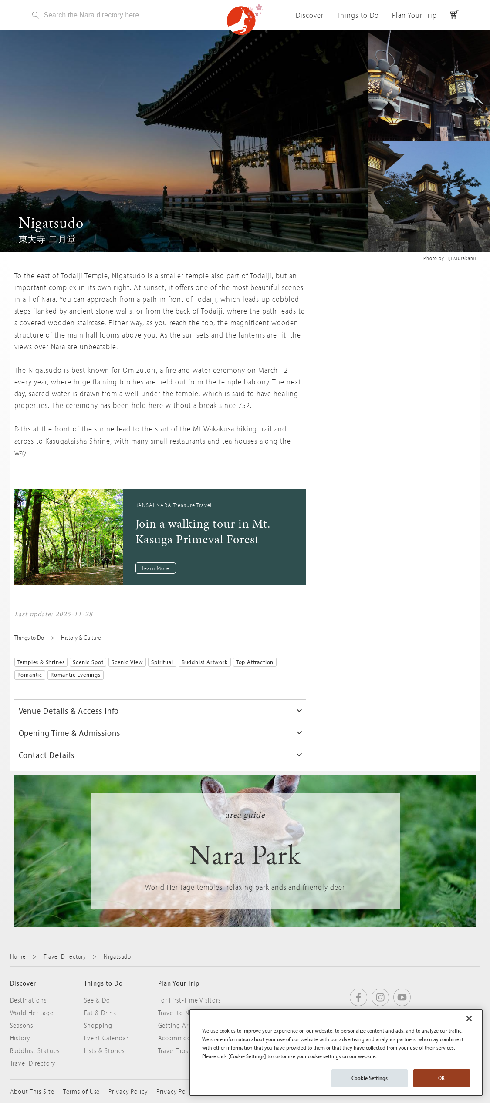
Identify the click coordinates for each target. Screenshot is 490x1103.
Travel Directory (65, 956)
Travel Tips (173, 1050)
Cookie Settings (369, 1077)
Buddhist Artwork (205, 662)
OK (441, 1077)
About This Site (32, 1091)
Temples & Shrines (41, 662)
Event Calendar (106, 1037)
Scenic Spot (88, 662)
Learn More (156, 568)
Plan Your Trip (414, 15)
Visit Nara (245, 19)
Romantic (30, 675)
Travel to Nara (178, 1012)
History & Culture (81, 637)
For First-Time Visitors (189, 1000)
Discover (310, 15)
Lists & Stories (104, 1050)
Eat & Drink (100, 1012)
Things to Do (358, 15)
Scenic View (127, 662)
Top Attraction (255, 662)
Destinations (28, 1000)
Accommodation (182, 1037)
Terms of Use (81, 1091)
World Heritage (32, 1012)
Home (18, 956)
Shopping (98, 1025)
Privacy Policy (127, 1091)
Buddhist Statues (35, 1050)
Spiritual (162, 662)
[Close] (469, 1018)
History (20, 1037)
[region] (336, 1052)
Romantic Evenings (76, 675)
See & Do (97, 1000)
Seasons (22, 1025)
